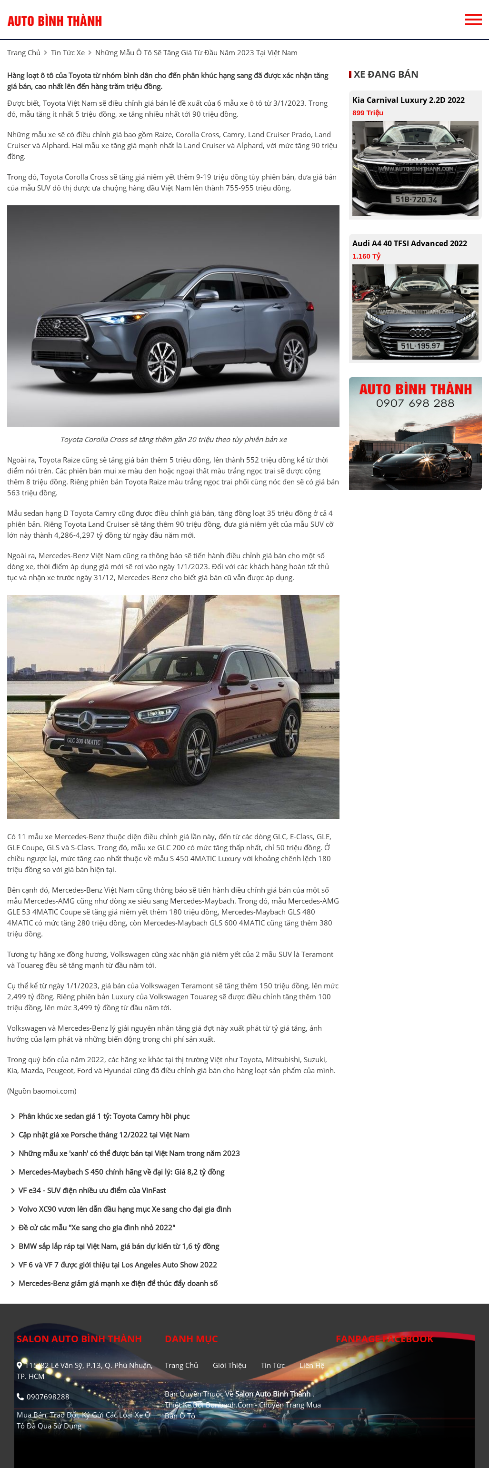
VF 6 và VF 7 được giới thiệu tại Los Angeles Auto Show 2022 (112, 1265)
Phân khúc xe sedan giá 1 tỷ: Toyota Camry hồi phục (98, 1116)
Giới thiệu (229, 1365)
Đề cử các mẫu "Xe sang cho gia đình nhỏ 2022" (91, 1228)
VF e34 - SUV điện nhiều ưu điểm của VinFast (86, 1191)
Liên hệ (311, 1365)
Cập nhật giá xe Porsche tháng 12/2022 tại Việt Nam (98, 1135)
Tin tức (273, 1365)
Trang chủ (181, 1365)
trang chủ (23, 52)
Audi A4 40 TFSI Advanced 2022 (409, 243)
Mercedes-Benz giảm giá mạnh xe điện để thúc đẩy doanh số (112, 1283)
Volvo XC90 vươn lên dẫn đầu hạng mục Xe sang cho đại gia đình (119, 1209)
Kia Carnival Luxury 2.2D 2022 (408, 100)
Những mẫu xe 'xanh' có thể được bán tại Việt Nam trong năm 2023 (123, 1153)
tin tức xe (68, 52)
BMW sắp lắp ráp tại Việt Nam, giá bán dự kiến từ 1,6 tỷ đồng (113, 1246)
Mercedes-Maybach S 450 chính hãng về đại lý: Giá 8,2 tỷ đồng (115, 1172)
